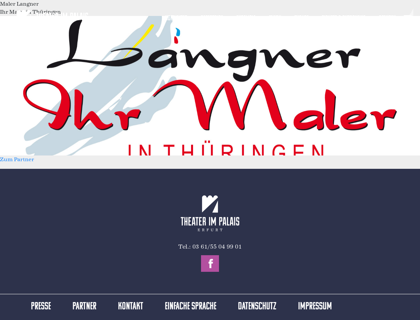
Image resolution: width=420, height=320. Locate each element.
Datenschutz (257, 307)
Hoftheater (176, 18)
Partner (84, 307)
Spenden (387, 18)
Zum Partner (17, 159)
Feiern (275, 18)
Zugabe (301, 18)
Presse (41, 307)
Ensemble (246, 18)
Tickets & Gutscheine (344, 18)
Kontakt (130, 307)
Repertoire (212, 18)
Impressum (315, 307)
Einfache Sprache (190, 307)
